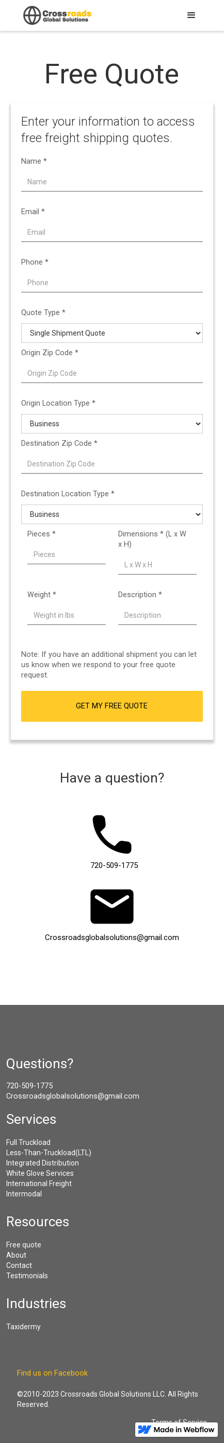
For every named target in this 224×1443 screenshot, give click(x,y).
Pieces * (41, 534)
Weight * (41, 594)
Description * (140, 594)
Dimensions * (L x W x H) (152, 539)
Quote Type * (43, 312)
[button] (191, 15)
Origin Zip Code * (49, 353)
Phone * (35, 262)
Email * (33, 211)
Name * (34, 161)
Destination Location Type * (68, 494)
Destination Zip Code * (59, 443)
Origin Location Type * (58, 403)
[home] (55, 15)
